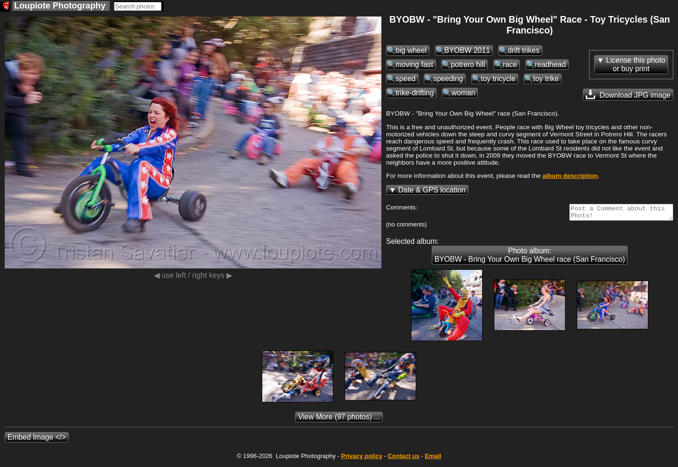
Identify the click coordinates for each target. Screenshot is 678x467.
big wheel (411, 50)
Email (433, 458)
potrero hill (468, 64)
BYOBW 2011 (467, 50)
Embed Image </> (37, 440)
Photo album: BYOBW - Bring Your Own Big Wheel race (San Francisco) (530, 258)
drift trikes (524, 50)
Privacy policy (361, 458)
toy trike (546, 79)
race (510, 64)
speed (406, 79)
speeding (448, 79)
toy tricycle (498, 79)
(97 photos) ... (339, 420)
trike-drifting (415, 93)
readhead (550, 64)
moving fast (414, 64)
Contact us (403, 458)
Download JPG (628, 94)
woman (463, 93)
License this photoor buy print (635, 64)
